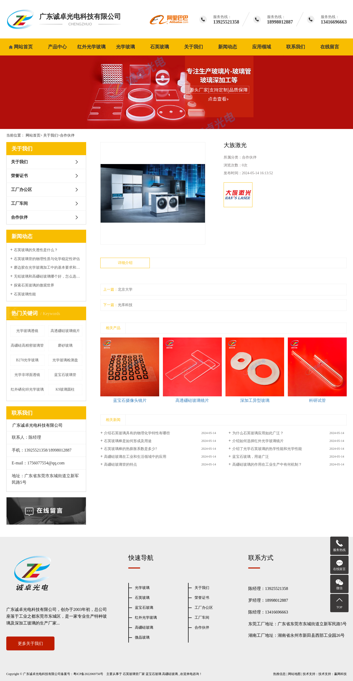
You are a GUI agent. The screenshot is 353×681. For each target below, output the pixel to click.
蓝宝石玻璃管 (65, 375)
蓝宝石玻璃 (144, 608)
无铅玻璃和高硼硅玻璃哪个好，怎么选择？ (48, 276)
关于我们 (193, 46)
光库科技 (125, 305)
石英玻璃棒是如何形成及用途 (128, 441)
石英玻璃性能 (25, 294)
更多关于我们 (30, 643)
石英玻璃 (159, 46)
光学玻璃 (125, 46)
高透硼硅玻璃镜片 (65, 331)
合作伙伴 (67, 135)
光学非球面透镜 (27, 375)
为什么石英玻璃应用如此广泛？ (258, 433)
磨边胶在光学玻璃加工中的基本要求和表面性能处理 (48, 267)
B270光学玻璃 (27, 360)
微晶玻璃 (142, 637)
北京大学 (125, 289)
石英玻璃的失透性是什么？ (36, 250)
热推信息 (279, 674)
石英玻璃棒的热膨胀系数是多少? (130, 449)
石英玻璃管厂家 (134, 674)
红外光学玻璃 (91, 46)
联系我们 (295, 46)
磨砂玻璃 (65, 345)
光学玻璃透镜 (27, 331)
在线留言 (329, 46)
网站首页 (23, 46)
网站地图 (294, 674)
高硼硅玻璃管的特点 (120, 464)
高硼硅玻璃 (144, 627)
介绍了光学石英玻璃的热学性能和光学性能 (267, 449)
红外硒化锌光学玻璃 (27, 389)
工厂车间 (19, 203)
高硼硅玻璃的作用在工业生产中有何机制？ (267, 464)
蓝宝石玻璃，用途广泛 (250, 457)
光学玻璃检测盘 (65, 360)
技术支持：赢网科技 (332, 674)
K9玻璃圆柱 (65, 389)
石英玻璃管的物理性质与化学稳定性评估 (47, 259)
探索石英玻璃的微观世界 (34, 285)
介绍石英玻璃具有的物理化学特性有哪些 (137, 433)
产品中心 (57, 46)
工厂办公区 (21, 189)
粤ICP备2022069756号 (88, 674)
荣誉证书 (19, 175)
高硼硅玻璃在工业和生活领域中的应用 (135, 457)
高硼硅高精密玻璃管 (27, 345)
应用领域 (261, 46)
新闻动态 (227, 46)
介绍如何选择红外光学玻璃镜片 (258, 441)
